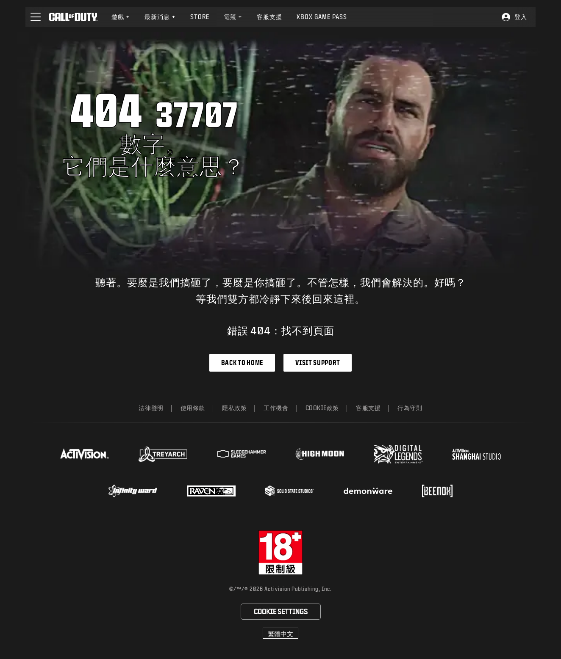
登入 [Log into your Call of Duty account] (520, 17)
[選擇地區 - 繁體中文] (280, 633)
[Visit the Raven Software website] (211, 490)
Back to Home (242, 362)
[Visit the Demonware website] (368, 491)
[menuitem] (120, 17)
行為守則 (409, 408)
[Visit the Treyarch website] (163, 454)
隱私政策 (234, 408)
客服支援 (368, 408)
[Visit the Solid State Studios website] (289, 490)
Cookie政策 (322, 408)
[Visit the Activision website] (84, 454)
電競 (233, 17)
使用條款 (193, 408)
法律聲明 (151, 408)
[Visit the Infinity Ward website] (132, 491)
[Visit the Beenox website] (437, 491)
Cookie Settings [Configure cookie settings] (281, 611)
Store (199, 17)
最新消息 (160, 17)
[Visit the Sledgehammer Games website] (241, 454)
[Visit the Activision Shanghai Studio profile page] (476, 454)
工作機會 (276, 408)
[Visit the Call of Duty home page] (73, 17)
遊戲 (120, 17)
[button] (35, 17)
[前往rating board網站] (280, 552)
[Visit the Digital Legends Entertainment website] (398, 454)
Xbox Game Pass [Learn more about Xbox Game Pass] (322, 17)
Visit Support (317, 362)
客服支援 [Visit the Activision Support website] (269, 17)
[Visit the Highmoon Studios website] (319, 454)
